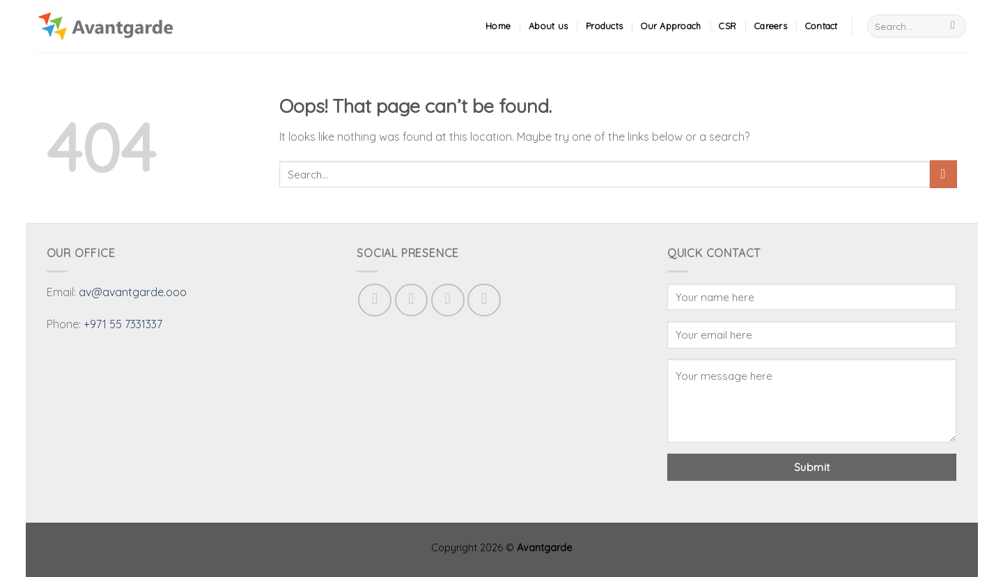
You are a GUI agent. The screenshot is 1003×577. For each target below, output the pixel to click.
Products (604, 25)
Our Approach (671, 25)
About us (548, 25)
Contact (821, 25)
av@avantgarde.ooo (133, 292)
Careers (770, 25)
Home (498, 25)
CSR (727, 25)
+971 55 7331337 (123, 324)
